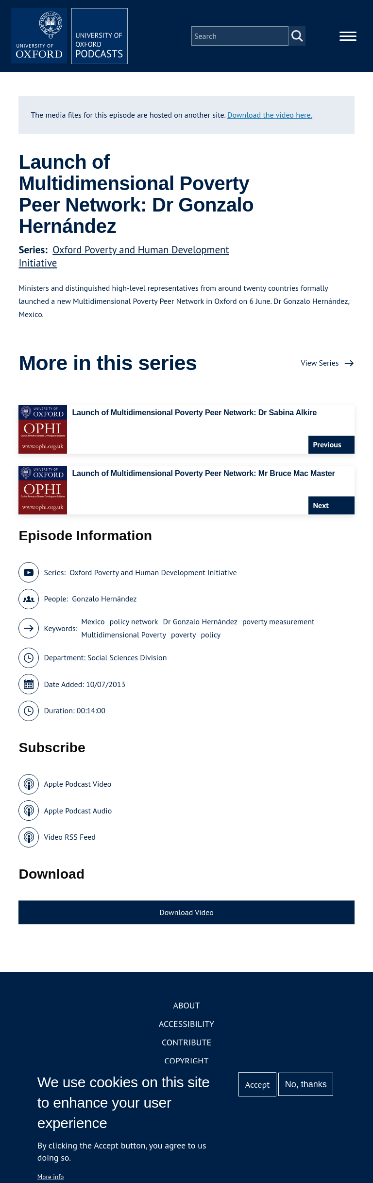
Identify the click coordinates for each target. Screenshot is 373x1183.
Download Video (186, 912)
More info (50, 1176)
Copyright (187, 1060)
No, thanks (306, 1084)
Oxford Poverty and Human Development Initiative (153, 572)
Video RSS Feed (70, 837)
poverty (183, 634)
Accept (257, 1084)
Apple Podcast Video (77, 784)
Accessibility (186, 1023)
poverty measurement (278, 621)
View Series (320, 363)
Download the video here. (269, 115)
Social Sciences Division (127, 657)
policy (211, 634)
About (186, 1005)
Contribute (186, 1042)
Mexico (92, 621)
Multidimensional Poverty (123, 634)
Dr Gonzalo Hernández (200, 621)
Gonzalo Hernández (104, 598)
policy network (134, 621)
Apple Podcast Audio (78, 810)
